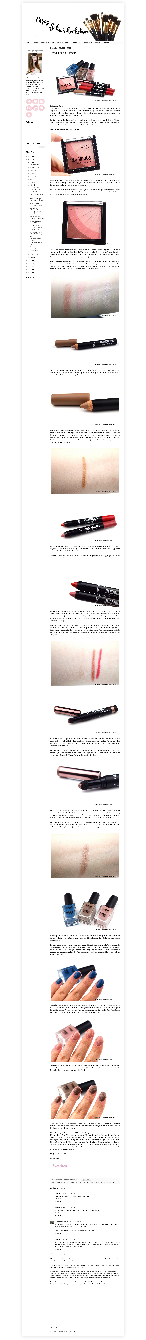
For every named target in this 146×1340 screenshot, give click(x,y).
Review (106, 1182)
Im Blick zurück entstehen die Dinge (83, 1230)
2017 (30, 162)
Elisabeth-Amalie (60, 1221)
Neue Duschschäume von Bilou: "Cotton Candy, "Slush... (36, 227)
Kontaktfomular (87, 42)
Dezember (33, 164)
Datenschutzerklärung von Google (74, 1267)
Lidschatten (82, 1182)
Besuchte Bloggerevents (62, 42)
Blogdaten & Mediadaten (47, 42)
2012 (30, 272)
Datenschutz (106, 42)
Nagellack (95, 1182)
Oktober (32, 170)
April (32, 182)
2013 (30, 269)
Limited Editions (76, 42)
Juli (31, 179)
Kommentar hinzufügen (58, 1254)
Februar (32, 254)
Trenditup (111, 1182)
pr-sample (101, 1182)
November (33, 167)
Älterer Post (116, 1328)
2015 (30, 263)
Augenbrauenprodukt (68, 1182)
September (33, 173)
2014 (30, 266)
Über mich (35, 42)
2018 (30, 159)
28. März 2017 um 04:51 (68, 1207)
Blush (76, 1182)
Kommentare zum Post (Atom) (67, 1331)
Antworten (58, 1201)
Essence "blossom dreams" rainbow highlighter (35, 248)
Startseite (26, 42)
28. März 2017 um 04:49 (68, 1193)
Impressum (97, 42)
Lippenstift (89, 1182)
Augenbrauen (58, 1182)
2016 (30, 260)
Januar (32, 257)
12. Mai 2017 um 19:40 (68, 1239)
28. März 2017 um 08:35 (74, 1221)
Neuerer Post (54, 1328)
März (32, 185)
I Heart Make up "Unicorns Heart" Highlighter (35, 189)
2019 (30, 156)
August (32, 176)
